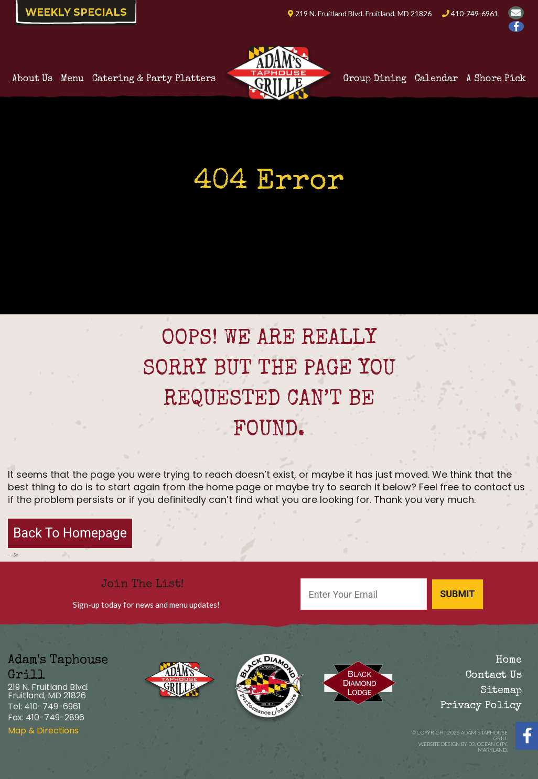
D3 (471, 744)
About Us (32, 79)
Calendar (436, 79)
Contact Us (494, 676)
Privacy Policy (481, 706)
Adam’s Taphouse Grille (279, 57)
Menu (72, 79)
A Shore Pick (496, 79)
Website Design (439, 744)
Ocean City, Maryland (492, 747)
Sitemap (501, 691)
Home (509, 660)
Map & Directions (43, 731)
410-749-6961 (470, 13)
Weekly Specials (76, 12)
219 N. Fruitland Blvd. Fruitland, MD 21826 (360, 13)
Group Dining (374, 79)
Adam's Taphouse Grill (484, 735)
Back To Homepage (70, 533)
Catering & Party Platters (154, 79)
